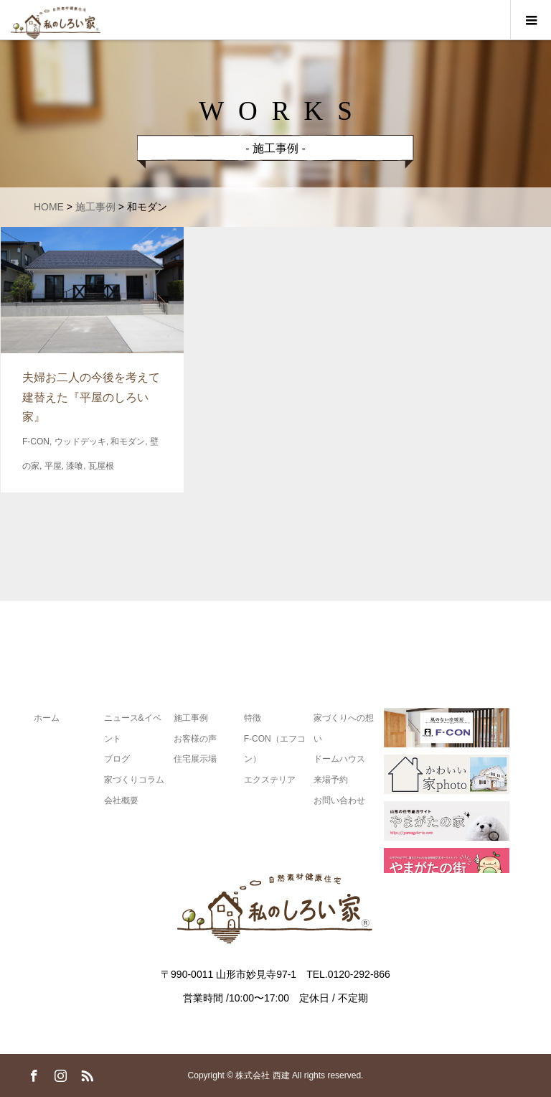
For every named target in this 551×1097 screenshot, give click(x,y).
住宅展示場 (195, 760)
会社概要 (121, 800)
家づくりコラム (134, 780)
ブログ (117, 760)
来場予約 (331, 780)
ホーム (47, 718)
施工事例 (191, 718)
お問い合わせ (339, 800)
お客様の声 (195, 739)
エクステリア (270, 780)
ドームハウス (339, 760)
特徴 (252, 718)
